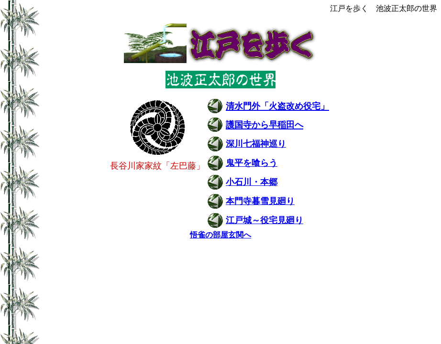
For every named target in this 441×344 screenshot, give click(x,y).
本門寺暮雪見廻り (260, 201)
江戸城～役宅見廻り (264, 220)
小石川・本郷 (251, 182)
